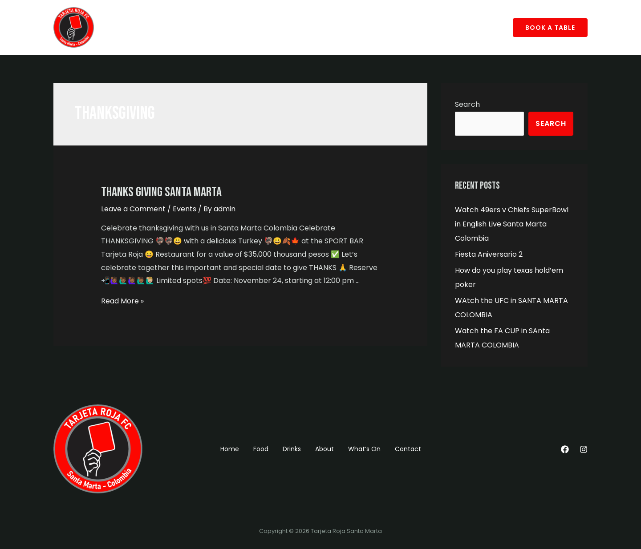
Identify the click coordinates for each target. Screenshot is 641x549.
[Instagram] (584, 449)
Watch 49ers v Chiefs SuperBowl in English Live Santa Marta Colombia (511, 224)
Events (184, 209)
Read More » (122, 301)
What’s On (253, 27)
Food (154, 27)
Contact (295, 27)
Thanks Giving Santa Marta (161, 192)
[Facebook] (565, 449)
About (215, 27)
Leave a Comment (133, 209)
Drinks (184, 27)
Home (125, 27)
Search (467, 104)
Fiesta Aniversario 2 (489, 254)
